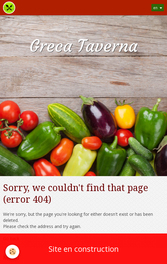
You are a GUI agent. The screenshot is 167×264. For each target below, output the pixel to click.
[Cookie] (12, 252)
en (155, 7)
